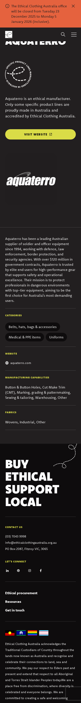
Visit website (35, 134)
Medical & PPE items (25, 337)
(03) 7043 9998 (15, 536)
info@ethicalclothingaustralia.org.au (31, 543)
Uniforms (56, 337)
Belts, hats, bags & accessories (33, 327)
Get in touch (14, 610)
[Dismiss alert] (73, 6)
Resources (13, 601)
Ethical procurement (21, 593)
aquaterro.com (20, 363)
